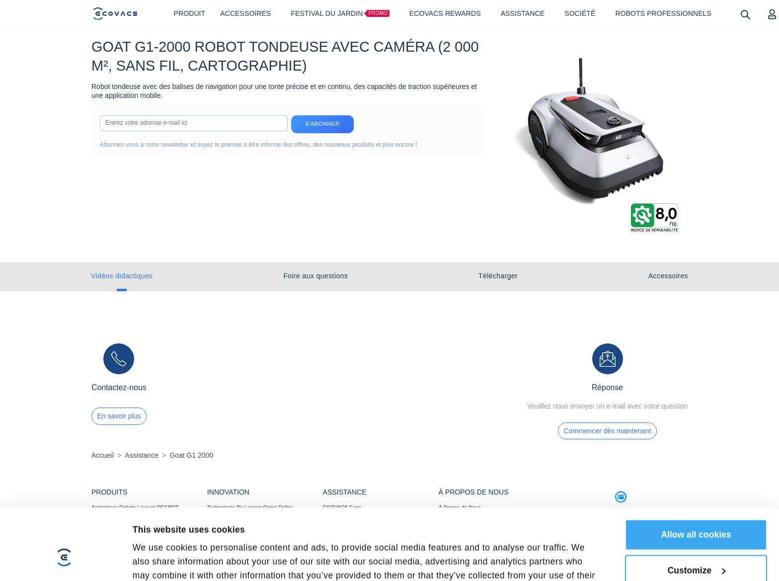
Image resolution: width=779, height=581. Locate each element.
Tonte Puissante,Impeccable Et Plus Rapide (258, 534)
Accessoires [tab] (668, 276)
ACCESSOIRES (110, 548)
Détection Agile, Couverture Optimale (250, 548)
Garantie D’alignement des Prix (359, 548)
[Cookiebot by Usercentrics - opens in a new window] (64, 516)
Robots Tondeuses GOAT (121, 534)
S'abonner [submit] (323, 124)
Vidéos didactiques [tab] (122, 276)
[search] (745, 14)
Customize (697, 465)
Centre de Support (344, 534)
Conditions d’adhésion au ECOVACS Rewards (365, 564)
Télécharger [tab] (498, 276)
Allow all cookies (696, 430)
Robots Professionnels (117, 561)
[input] (194, 123)
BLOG (446, 534)
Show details (159, 516)
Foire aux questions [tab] (315, 276)
